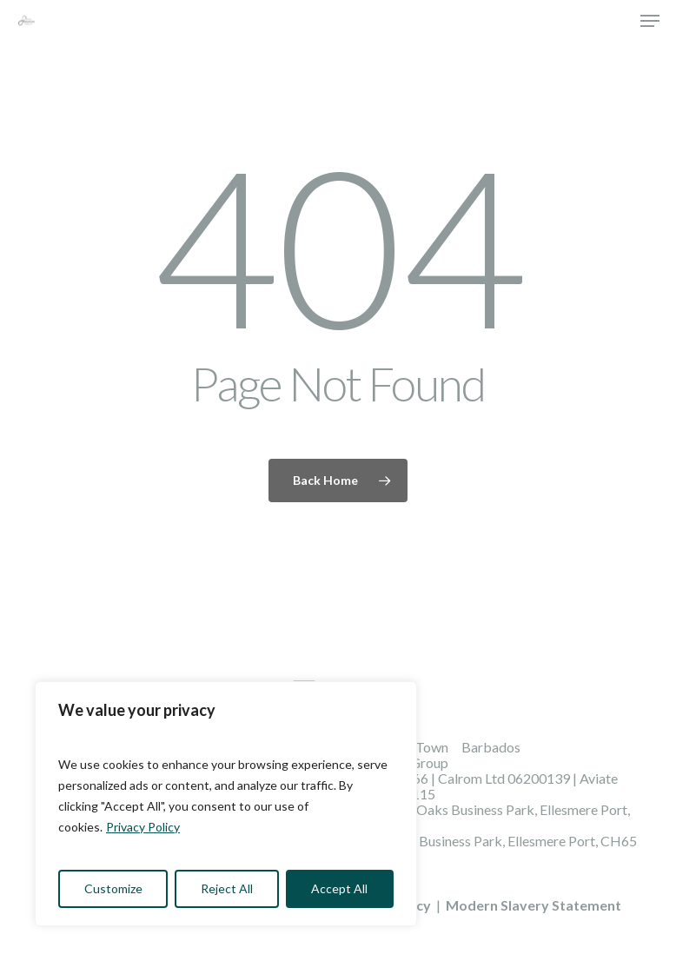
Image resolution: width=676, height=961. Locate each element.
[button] (649, 21)
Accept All (339, 888)
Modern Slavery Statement (533, 905)
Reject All (227, 888)
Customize (113, 888)
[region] (226, 803)
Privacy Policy (143, 826)
